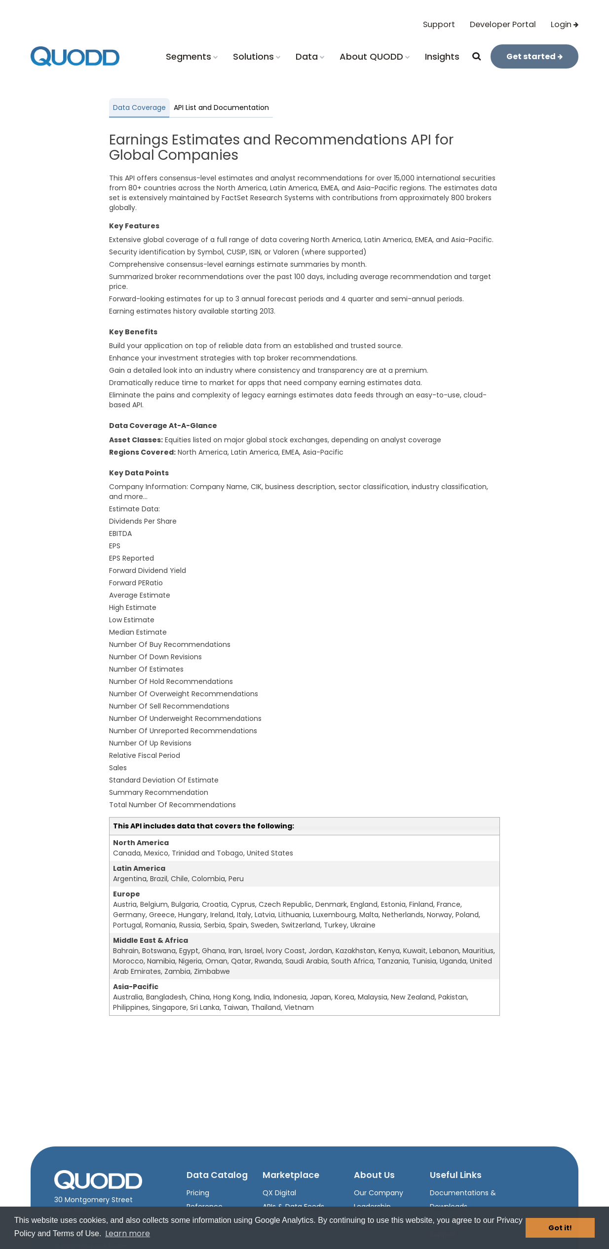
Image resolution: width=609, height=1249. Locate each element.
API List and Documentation (221, 107)
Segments (192, 56)
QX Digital (279, 1193)
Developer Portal (503, 25)
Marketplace (291, 1175)
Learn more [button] (127, 1233)
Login (564, 25)
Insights (442, 56)
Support (439, 25)
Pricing (198, 1193)
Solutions (257, 56)
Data (310, 56)
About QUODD (375, 56)
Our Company (378, 1193)
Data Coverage (139, 107)
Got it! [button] (560, 1228)
